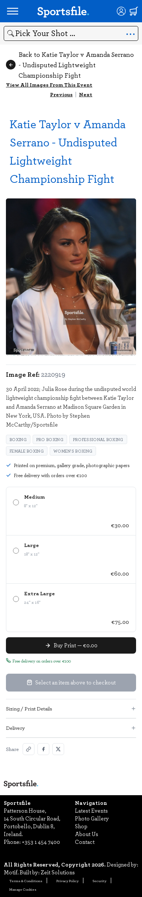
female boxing (27, 451)
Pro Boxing (49, 439)
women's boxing (72, 451)
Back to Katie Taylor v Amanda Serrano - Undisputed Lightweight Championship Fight (70, 65)
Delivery (71, 727)
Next (85, 94)
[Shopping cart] (133, 11)
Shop (81, 826)
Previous (61, 94)
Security (99, 880)
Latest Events (91, 810)
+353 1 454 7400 (41, 841)
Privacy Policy (67, 880)
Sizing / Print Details (71, 708)
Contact (85, 841)
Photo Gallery (92, 818)
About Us (86, 834)
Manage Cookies (22, 889)
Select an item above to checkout (71, 682)
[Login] (121, 11)
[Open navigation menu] (12, 11)
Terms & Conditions (25, 880)
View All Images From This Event (49, 84)
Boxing (18, 439)
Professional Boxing (98, 439)
